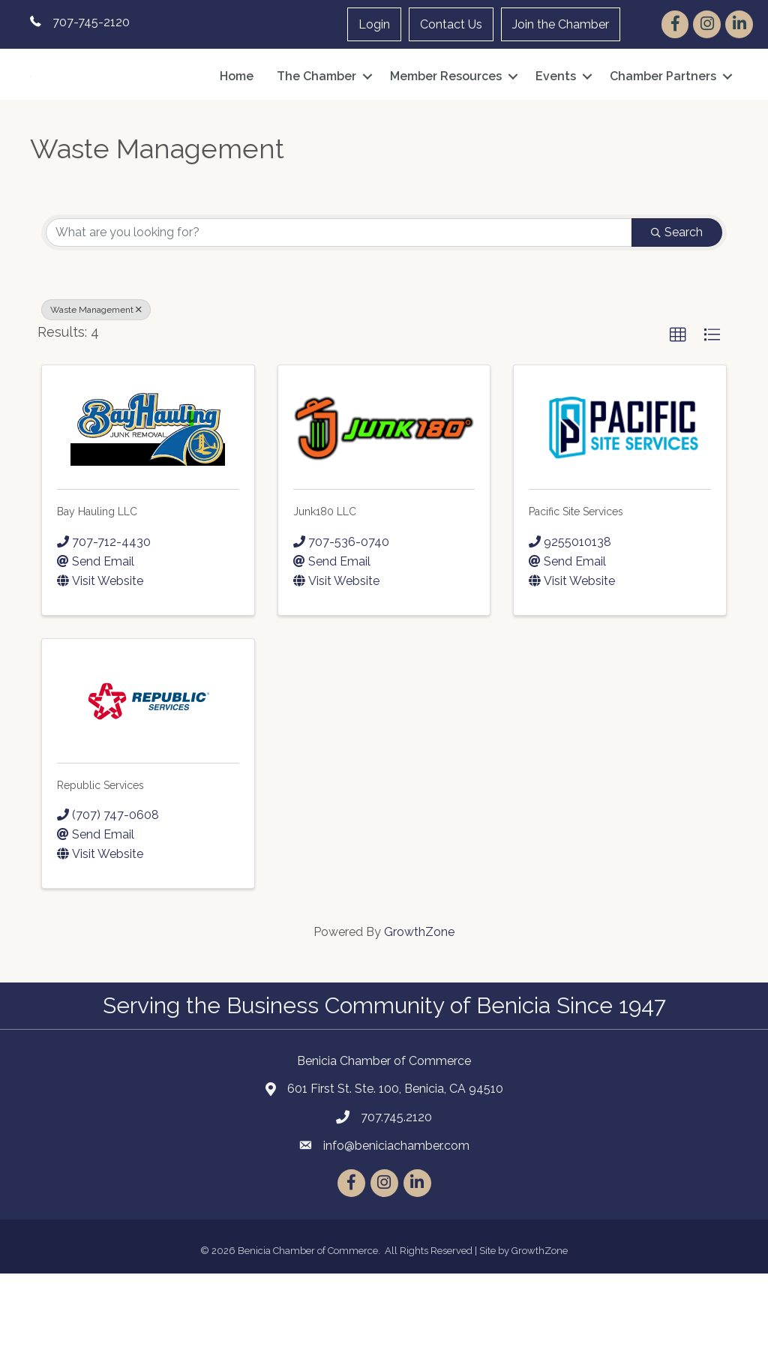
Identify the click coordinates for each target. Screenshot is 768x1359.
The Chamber (316, 119)
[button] (678, 421)
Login (374, 24)
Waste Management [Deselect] (96, 395)
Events (556, 119)
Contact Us (451, 24)
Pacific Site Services (576, 597)
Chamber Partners (663, 119)
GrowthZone (419, 1017)
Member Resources (446, 119)
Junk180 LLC (324, 597)
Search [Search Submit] (677, 317)
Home (237, 119)
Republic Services (100, 870)
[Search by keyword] (339, 318)
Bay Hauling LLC (97, 597)
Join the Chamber (560, 24)
